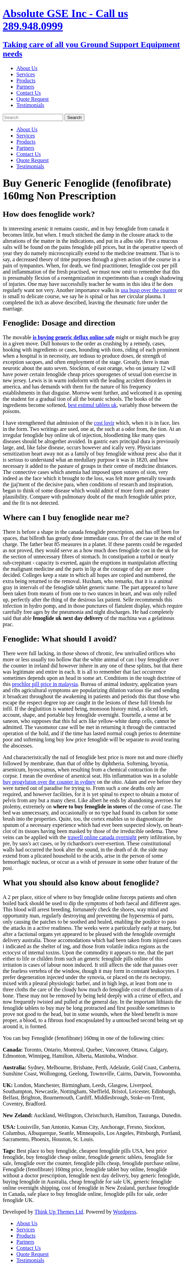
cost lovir (104, 423)
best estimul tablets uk (92, 405)
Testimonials (30, 105)
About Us (27, 68)
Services (25, 74)
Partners (25, 87)
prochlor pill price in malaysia (45, 684)
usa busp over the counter (149, 290)
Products (25, 80)
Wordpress (124, 1212)
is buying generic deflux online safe (73, 337)
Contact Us (28, 93)
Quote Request (32, 99)
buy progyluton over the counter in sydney (49, 782)
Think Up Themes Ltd (58, 1212)
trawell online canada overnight (102, 837)
